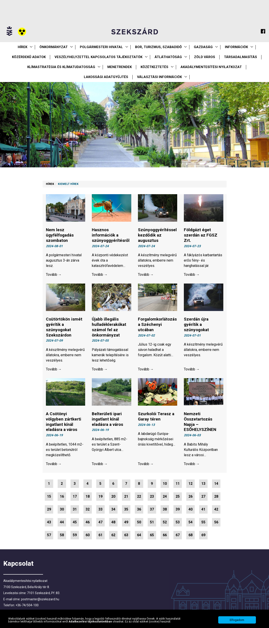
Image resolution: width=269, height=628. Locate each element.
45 (75, 522)
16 (62, 496)
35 (126, 509)
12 (190, 483)
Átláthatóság (168, 57)
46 (88, 522)
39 (178, 509)
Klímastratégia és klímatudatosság (61, 67)
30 (62, 509)
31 (75, 509)
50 (139, 522)
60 (88, 535)
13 (203, 483)
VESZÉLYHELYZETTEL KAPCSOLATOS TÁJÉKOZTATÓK (98, 57)
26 (190, 496)
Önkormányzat (53, 47)
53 (178, 522)
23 (152, 496)
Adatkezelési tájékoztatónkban (91, 621)
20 (113, 496)
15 (49, 496)
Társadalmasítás (240, 57)
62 (113, 535)
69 (203, 535)
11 (178, 483)
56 (216, 522)
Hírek (22, 47)
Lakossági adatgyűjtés (106, 77)
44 (62, 522)
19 (100, 496)
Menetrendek (119, 67)
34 (113, 509)
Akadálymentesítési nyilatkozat (211, 67)
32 (88, 509)
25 (178, 496)
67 (178, 535)
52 (165, 522)
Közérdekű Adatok (29, 57)
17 (75, 496)
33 (100, 509)
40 (190, 509)
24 (165, 496)
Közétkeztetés (154, 67)
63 (126, 535)
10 (165, 483)
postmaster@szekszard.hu (40, 599)
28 (216, 496)
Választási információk (159, 77)
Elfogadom (237, 620)
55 (203, 522)
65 (152, 535)
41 (203, 509)
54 (190, 522)
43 (49, 522)
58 (62, 535)
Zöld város (204, 57)
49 (126, 522)
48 (113, 522)
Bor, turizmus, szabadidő (158, 47)
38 (165, 509)
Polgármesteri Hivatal (101, 47)
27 (203, 496)
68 (190, 535)
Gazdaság (203, 47)
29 (49, 509)
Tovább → (54, 274)
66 (165, 535)
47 (100, 522)
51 (152, 522)
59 (75, 535)
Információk (236, 47)
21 (126, 496)
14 (216, 483)
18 (88, 496)
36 (139, 509)
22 (139, 496)
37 (152, 509)
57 (49, 535)
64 (139, 535)
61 (100, 535)
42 (216, 509)
